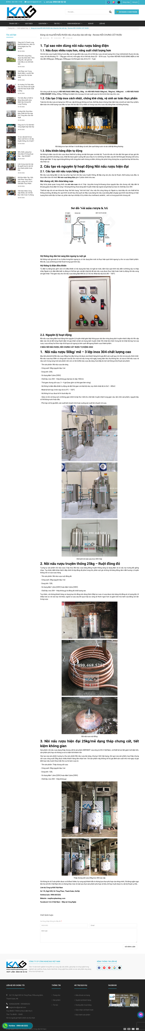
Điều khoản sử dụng (82, 995)
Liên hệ (102, 23)
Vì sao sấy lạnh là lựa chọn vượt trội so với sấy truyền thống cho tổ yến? (26, 139)
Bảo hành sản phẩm (82, 1015)
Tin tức (58, 23)
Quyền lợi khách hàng (82, 1000)
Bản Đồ (90, 23)
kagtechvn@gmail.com (33, 2)
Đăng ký (135, 2)
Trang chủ (56, 995)
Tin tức (55, 1005)
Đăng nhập (126, 2)
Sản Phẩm (43, 23)
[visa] (131, 1029)
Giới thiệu (29, 23)
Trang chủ (14, 23)
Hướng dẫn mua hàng (82, 1005)
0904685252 (25, 1004)
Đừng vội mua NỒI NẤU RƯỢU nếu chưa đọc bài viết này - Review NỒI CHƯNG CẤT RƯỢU (81, 35)
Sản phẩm (56, 1000)
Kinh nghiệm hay (74, 23)
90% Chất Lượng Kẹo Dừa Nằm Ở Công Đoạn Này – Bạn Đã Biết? (25, 154)
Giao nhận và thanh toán (83, 1010)
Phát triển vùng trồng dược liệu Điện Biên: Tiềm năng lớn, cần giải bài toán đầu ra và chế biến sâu (26, 60)
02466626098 (14, 1004)
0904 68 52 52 (59, 2)
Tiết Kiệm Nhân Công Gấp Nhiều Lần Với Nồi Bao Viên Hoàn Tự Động (26, 193)
